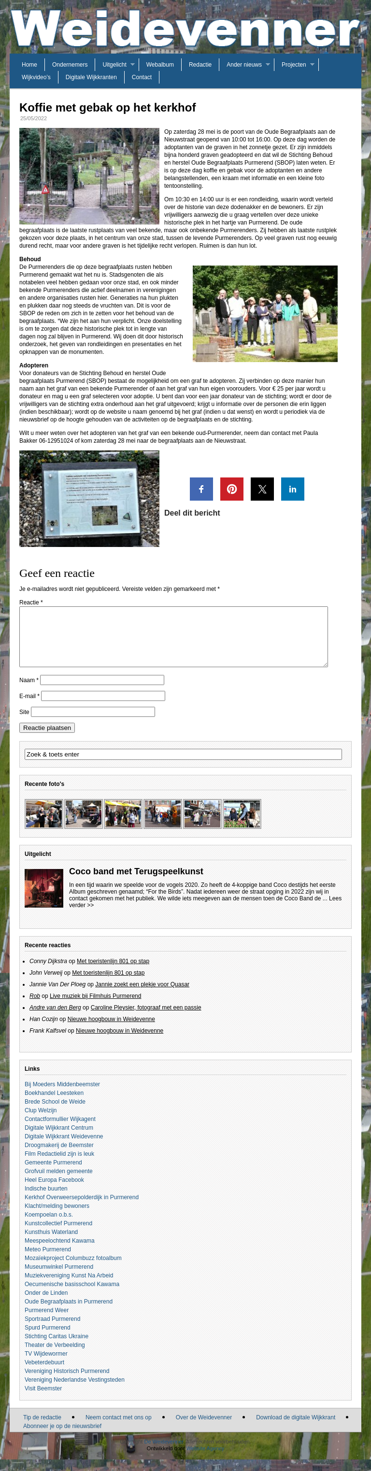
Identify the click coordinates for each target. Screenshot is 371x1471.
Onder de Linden (46, 1304)
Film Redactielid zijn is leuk (59, 1165)
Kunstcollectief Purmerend (58, 1235)
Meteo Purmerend (48, 1261)
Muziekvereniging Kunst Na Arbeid (69, 1287)
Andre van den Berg (55, 1019)
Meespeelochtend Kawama (60, 1252)
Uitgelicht (114, 64)
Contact (142, 77)
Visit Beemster (43, 1400)
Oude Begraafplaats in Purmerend (69, 1313)
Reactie (31, 602)
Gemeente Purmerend (53, 1174)
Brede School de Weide (55, 1113)
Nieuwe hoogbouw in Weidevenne (111, 1030)
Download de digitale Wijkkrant (295, 1429)
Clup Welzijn (41, 1122)
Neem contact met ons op (119, 1429)
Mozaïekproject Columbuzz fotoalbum (73, 1269)
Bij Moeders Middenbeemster (62, 1096)
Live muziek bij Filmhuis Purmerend (95, 1007)
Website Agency (205, 1460)
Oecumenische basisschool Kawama (72, 1295)
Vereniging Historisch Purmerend (67, 1382)
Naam (29, 691)
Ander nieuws (244, 64)
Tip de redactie (42, 1429)
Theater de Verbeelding (55, 1356)
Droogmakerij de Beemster (59, 1156)
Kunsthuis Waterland (51, 1243)
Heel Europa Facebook (54, 1191)
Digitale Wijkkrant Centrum (59, 1139)
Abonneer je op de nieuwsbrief (62, 1437)
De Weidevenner (163, 1453)
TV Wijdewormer (46, 1365)
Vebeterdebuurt (44, 1374)
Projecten (294, 64)
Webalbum (160, 64)
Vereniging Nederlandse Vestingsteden (75, 1391)
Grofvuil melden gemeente (59, 1182)
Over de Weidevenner (204, 1429)
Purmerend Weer (47, 1321)
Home (29, 64)
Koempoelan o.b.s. (49, 1226)
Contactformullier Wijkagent (60, 1130)
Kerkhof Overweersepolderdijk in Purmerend (82, 1208)
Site (24, 723)
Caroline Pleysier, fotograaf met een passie (146, 1019)
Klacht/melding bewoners (57, 1217)
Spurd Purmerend (48, 1339)
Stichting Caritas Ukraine (56, 1348)
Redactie (200, 64)
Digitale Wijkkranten (91, 77)
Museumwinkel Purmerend (59, 1278)
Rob (34, 1007)
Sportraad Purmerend (52, 1330)
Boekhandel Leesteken (54, 1104)
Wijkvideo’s (36, 77)
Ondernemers (69, 64)
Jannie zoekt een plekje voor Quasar (142, 996)
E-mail (29, 707)
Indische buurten (46, 1200)
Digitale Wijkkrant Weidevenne (64, 1148)
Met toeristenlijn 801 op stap (113, 972)
